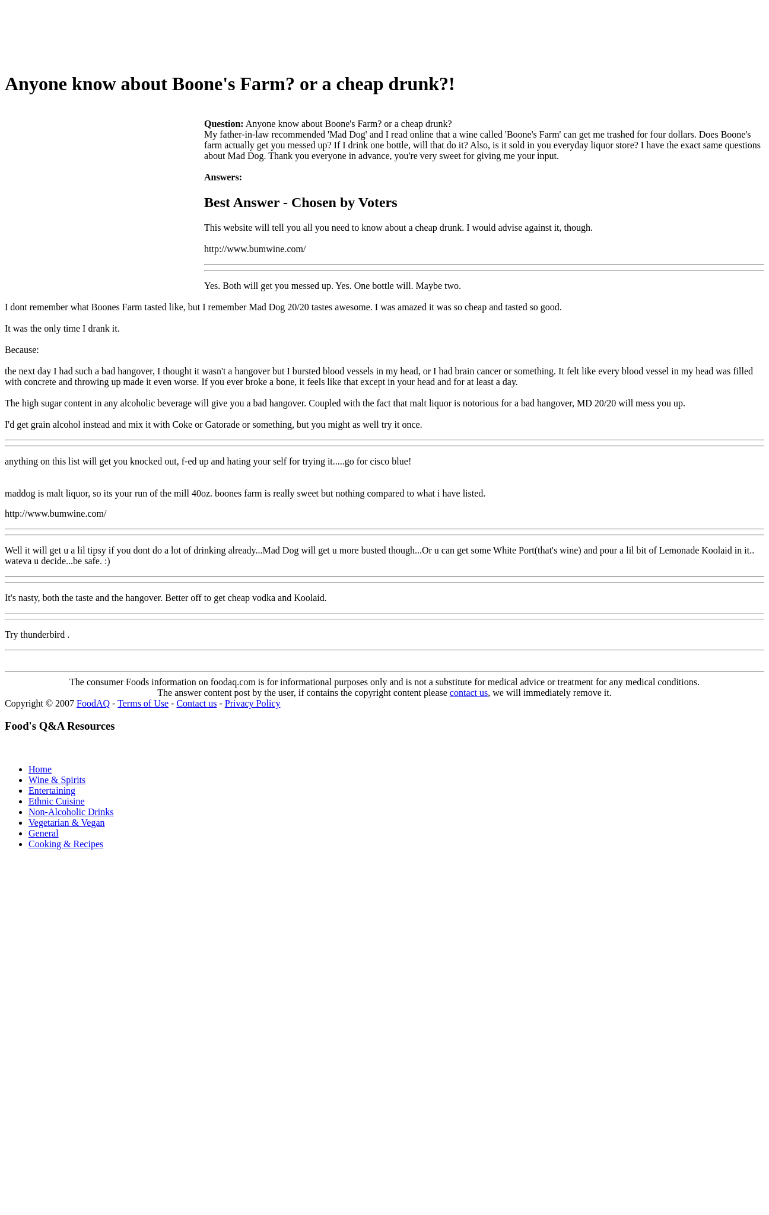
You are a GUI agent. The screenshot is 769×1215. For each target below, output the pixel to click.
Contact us (196, 703)
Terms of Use (143, 703)
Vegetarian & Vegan (66, 823)
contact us (469, 693)
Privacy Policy (253, 703)
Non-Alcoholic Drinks (71, 812)
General (43, 833)
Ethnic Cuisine (56, 801)
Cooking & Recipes (65, 844)
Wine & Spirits (56, 780)
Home (40, 769)
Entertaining (51, 790)
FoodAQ (93, 703)
